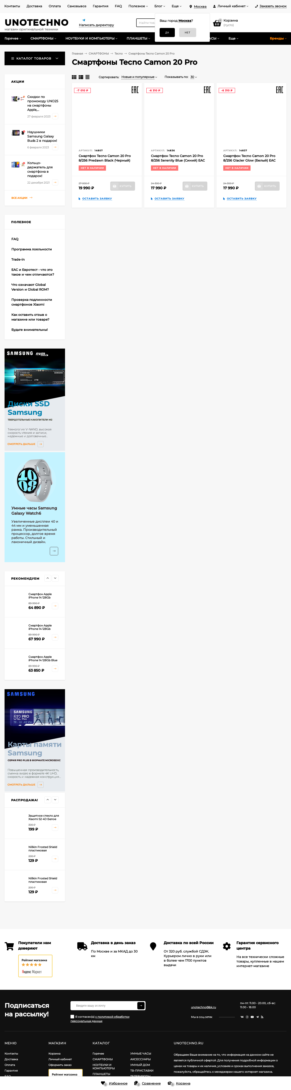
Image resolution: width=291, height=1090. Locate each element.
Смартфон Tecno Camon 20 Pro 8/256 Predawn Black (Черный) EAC (105, 160)
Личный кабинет (60, 1059)
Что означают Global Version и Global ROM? (30, 287)
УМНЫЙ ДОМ (140, 1065)
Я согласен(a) (99, 1019)
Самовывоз (76, 6)
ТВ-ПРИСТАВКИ (141, 1070)
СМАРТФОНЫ (103, 1059)
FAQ (118, 6)
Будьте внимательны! (29, 330)
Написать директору (96, 25)
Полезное (136, 6)
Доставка (34, 6)
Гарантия (100, 6)
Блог (158, 6)
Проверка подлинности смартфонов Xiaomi (31, 302)
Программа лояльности (31, 249)
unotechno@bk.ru (203, 1007)
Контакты (12, 6)
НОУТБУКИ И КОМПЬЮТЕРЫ (104, 1066)
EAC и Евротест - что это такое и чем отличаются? (32, 272)
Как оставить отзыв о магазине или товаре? (30, 317)
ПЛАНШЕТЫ (101, 1074)
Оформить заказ (59, 1065)
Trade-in (18, 259)
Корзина (54, 1053)
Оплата (55, 6)
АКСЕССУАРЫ (140, 1059)
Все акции (21, 198)
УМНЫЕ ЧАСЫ (140, 1053)
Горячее (98, 1053)
